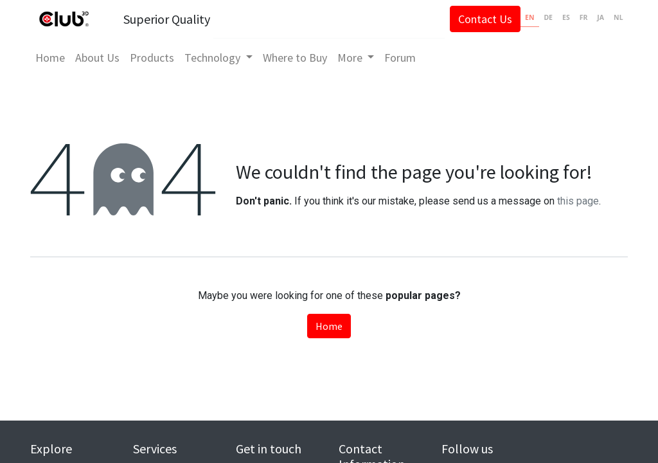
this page (578, 201)
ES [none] (566, 17)
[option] (548, 19)
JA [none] (600, 17)
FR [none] (584, 17)
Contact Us (485, 19)
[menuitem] (50, 57)
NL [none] (618, 17)
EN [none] (529, 17)
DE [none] (548, 17)
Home (329, 326)
